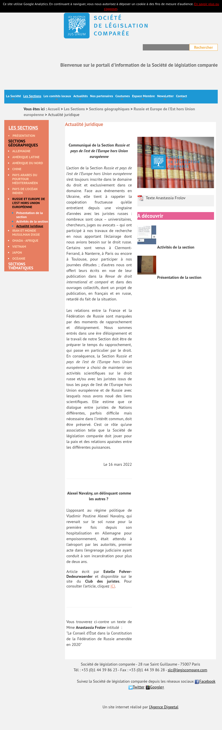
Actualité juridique (29, 226)
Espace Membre (143, 98)
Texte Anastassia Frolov (166, 197)
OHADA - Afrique (25, 241)
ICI (112, 586)
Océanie (18, 259)
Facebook (205, 681)
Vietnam (19, 247)
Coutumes (122, 98)
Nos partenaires (101, 96)
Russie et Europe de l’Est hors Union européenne (28, 203)
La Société (13, 98)
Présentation (24, 136)
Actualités (80, 98)
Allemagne (21, 151)
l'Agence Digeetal (163, 706)
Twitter (136, 687)
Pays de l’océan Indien (25, 191)
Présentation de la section (29, 215)
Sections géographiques (109, 108)
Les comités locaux (57, 98)
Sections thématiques (20, 266)
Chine (16, 169)
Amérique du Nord (27, 163)
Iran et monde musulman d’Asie (26, 233)
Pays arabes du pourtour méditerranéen (25, 179)
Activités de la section (32, 221)
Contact (181, 98)
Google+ (155, 687)
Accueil (54, 108)
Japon (17, 253)
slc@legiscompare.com (187, 669)
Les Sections (32, 98)
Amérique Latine (26, 157)
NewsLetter (165, 98)
